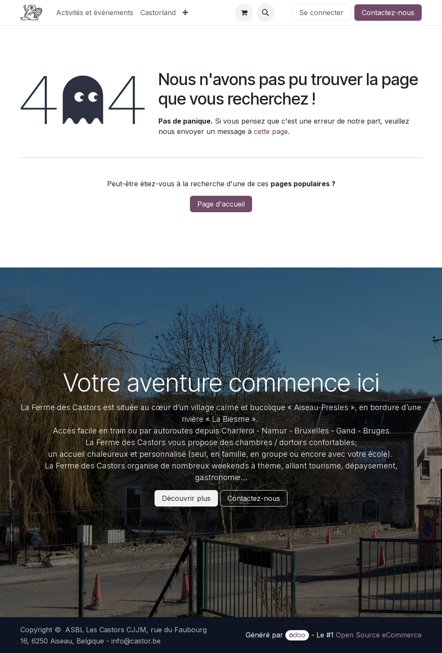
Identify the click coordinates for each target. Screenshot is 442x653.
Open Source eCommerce (379, 635)
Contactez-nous (388, 12)
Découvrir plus (186, 498)
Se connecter (321, 12)
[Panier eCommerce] (244, 12)
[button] (265, 12)
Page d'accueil (221, 204)
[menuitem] (95, 12)
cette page (271, 131)
